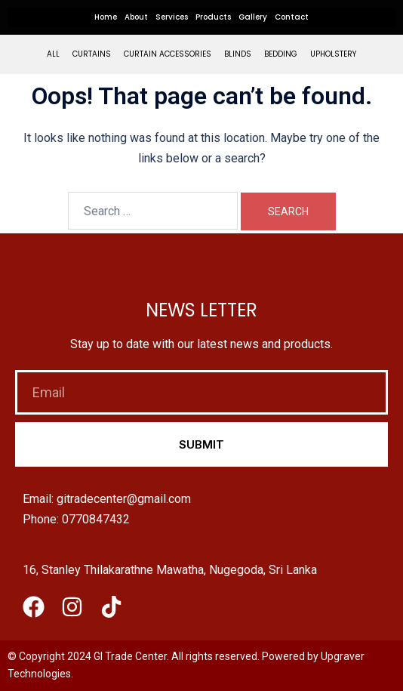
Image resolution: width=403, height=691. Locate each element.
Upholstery (333, 54)
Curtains (91, 54)
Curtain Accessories (167, 54)
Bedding (280, 54)
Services (171, 17)
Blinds (237, 54)
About (136, 17)
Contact (292, 17)
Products (213, 17)
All (53, 54)
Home (105, 17)
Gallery (252, 17)
